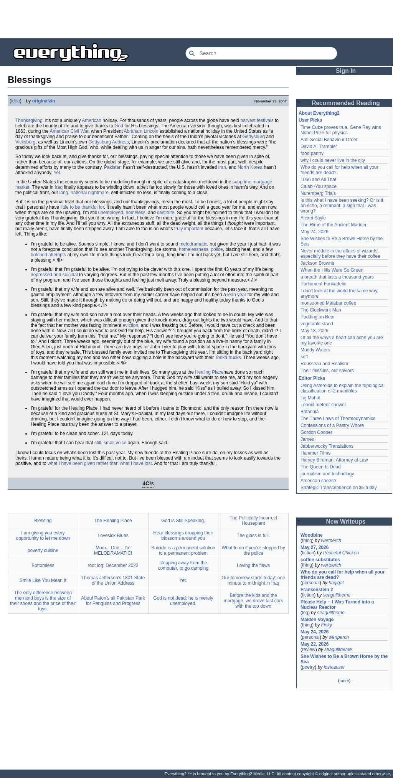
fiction (308, 552)
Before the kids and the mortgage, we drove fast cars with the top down (253, 601)
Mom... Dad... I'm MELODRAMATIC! (113, 550)
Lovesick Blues (113, 535)
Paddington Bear (318, 317)
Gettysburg (253, 136)
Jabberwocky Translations (327, 446)
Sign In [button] (346, 71)
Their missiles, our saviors (327, 370)
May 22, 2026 (315, 644)
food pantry (312, 153)
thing (307, 540)
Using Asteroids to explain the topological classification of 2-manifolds (343, 388)
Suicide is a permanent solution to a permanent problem (183, 550)
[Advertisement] (196, 19)
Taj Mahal (310, 398)
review (308, 649)
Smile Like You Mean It (43, 580)
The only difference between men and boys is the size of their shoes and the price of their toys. (43, 601)
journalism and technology (327, 473)
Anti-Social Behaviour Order (329, 139)
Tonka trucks (228, 357)
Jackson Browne (317, 263)
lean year (236, 294)
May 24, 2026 (315, 231)
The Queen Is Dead (321, 467)
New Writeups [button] (346, 521)
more (344, 680)
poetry (308, 667)
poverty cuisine (43, 550)
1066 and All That (318, 179)
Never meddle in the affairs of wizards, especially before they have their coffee (340, 253)
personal (311, 582)
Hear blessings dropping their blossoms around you (183, 535)
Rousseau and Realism (324, 363)
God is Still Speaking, (183, 520)
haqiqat (336, 582)
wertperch (331, 540)
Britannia (310, 411)
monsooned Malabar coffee (328, 303)
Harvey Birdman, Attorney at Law (334, 460)
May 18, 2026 (315, 330)
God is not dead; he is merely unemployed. (183, 600)
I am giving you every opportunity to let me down (43, 535)
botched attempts (48, 254)
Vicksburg (25, 142)
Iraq (59, 187)
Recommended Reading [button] (346, 103)
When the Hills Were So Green (332, 270)
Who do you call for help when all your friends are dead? (343, 574)
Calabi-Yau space (319, 186)
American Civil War (69, 131)
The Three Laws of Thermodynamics (338, 418)
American (91, 120)
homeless (135, 212)
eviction (130, 325)
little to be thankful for (82, 207)
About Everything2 (319, 113)
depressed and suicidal (54, 274)
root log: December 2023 (113, 565)
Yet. (57, 172)
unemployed (110, 212)
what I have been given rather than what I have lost (100, 463)
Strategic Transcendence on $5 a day (339, 487)
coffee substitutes (320, 559)
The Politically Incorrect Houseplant (253, 520)
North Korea (250, 167)
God (118, 126)
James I (309, 439)
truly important (188, 228)
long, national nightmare (84, 192)
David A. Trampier (319, 146)
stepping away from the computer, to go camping (183, 565)
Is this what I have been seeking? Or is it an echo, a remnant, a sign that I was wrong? (343, 206)
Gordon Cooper (316, 432)
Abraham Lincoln (141, 131)
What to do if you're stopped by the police (253, 550)
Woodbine (312, 535)
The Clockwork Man (321, 310)
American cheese (318, 480)
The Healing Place (113, 520)
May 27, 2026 (315, 547)
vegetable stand (317, 323)
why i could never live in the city (333, 160)
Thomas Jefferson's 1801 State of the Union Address (113, 580)
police (217, 249)
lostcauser (334, 667)
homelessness (193, 249)
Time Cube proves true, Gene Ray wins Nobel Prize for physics (341, 130)
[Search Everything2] (261, 53)
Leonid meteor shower (323, 404)
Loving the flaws (253, 565)
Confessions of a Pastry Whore (332, 425)
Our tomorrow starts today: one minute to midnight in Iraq (253, 580)
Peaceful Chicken (341, 552)
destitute (165, 212)
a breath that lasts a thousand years (337, 277)
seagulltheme (336, 595)
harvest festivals (257, 120)
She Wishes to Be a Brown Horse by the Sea (344, 659)
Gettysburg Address (108, 142)
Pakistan (113, 167)
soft (304, 356)
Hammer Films (315, 453)
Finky (326, 625)
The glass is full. (253, 535)
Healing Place (209, 372)
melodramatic (193, 244)
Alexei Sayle (313, 218)
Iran (222, 167)
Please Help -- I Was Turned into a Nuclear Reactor (338, 604)
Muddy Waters (315, 350)
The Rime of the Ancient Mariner (334, 224)
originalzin (43, 101)
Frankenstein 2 (317, 589)
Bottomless (42, 565)
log (305, 612)
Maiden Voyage (317, 619)
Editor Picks (312, 378)
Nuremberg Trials (318, 193)
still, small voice (110, 442)
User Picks (310, 120)
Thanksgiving (29, 120)
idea (15, 101)
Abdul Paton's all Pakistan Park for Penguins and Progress (113, 600)
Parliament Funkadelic (323, 284)
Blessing (42, 520)
